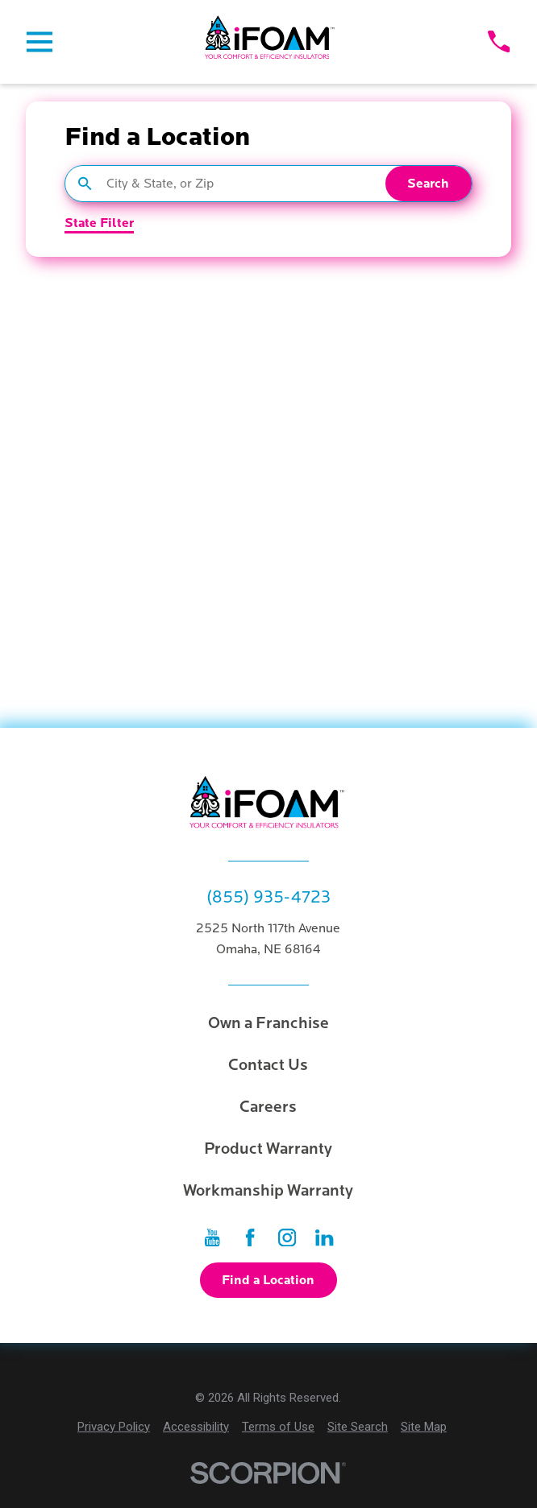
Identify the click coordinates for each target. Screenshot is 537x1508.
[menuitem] (113, 1427)
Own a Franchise (268, 1023)
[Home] (270, 42)
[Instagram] (287, 1237)
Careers (268, 1107)
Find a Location (268, 1280)
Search (428, 184)
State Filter (99, 224)
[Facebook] (250, 1237)
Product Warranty (268, 1149)
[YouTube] (212, 1237)
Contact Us (268, 1065)
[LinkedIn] (324, 1237)
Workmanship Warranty (268, 1190)
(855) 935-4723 (268, 897)
